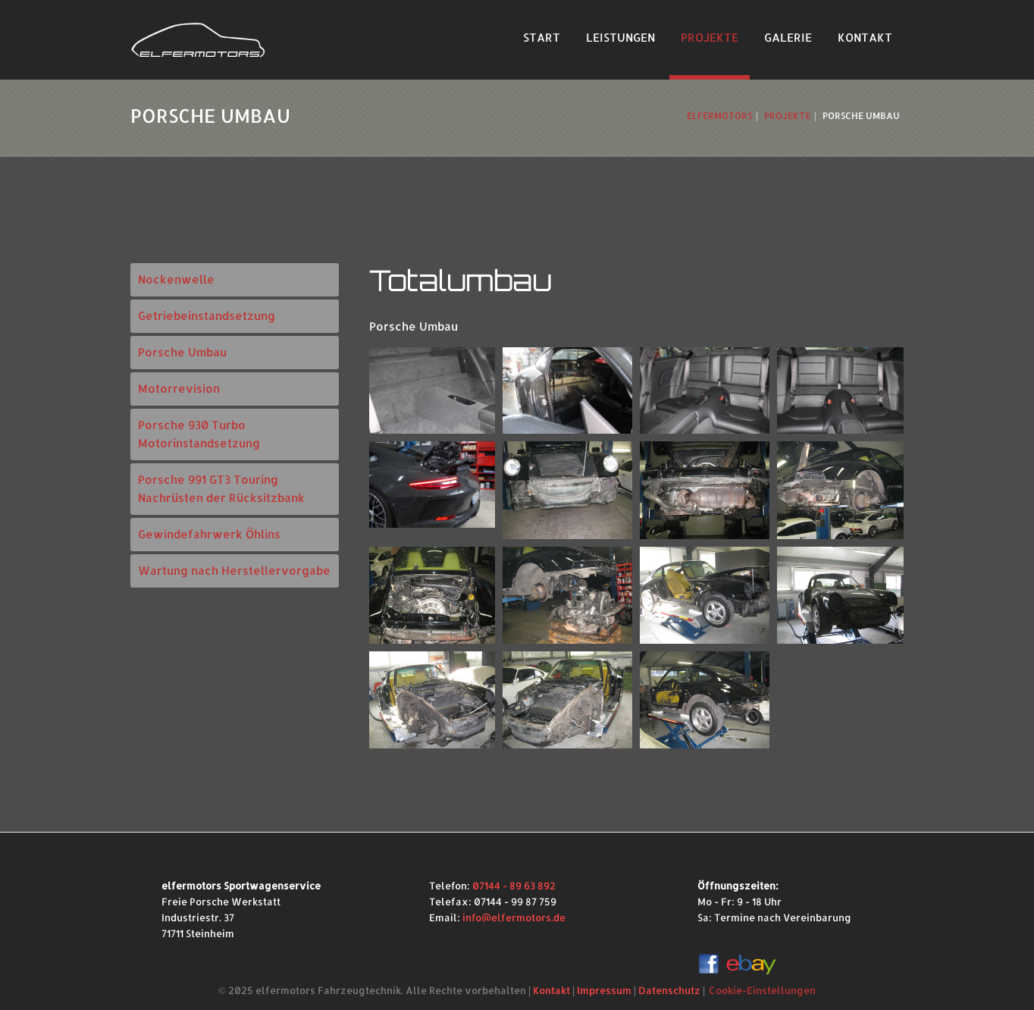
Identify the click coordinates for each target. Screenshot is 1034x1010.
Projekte (709, 37)
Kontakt (865, 37)
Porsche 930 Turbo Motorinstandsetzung (199, 434)
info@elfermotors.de (514, 917)
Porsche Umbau (182, 352)
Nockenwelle (176, 279)
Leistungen (620, 37)
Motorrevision (179, 388)
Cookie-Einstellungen (762, 990)
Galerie (788, 37)
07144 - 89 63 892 (514, 886)
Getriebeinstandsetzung (206, 316)
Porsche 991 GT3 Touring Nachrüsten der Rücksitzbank (221, 488)
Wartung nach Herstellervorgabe (234, 570)
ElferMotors (719, 115)
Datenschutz (669, 990)
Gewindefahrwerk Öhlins (209, 534)
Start (541, 37)
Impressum (604, 990)
